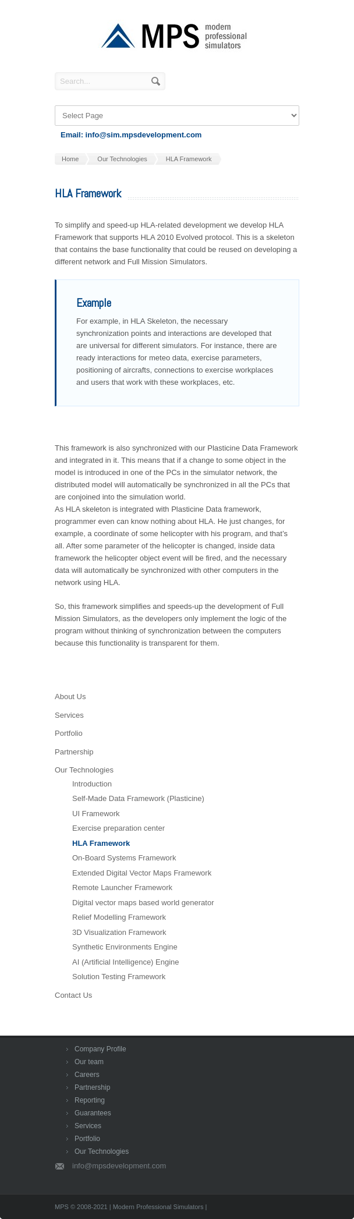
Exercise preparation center (118, 828)
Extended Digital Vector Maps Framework (141, 873)
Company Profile (100, 1049)
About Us (70, 696)
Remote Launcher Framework (122, 887)
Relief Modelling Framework (119, 917)
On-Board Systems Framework (124, 857)
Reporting (90, 1100)
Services (69, 715)
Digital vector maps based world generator (143, 902)
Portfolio (69, 733)
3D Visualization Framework (119, 932)
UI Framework (96, 813)
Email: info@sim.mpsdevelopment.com (131, 134)
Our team (89, 1062)
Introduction (92, 783)
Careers (87, 1075)
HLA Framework (101, 843)
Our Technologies (84, 770)
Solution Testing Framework (118, 976)
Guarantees (93, 1113)
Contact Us (73, 995)
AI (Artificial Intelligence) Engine (125, 962)
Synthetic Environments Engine (125, 946)
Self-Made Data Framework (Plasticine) (138, 798)
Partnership (74, 751)
